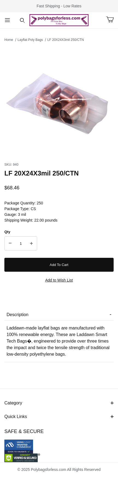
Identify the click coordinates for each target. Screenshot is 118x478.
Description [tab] (17, 314)
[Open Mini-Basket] (112, 19)
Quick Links (59, 416)
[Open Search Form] (22, 20)
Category (59, 403)
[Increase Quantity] (31, 243)
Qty (7, 232)
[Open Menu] (7, 20)
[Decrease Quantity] (10, 243)
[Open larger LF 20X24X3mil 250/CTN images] (59, 100)
